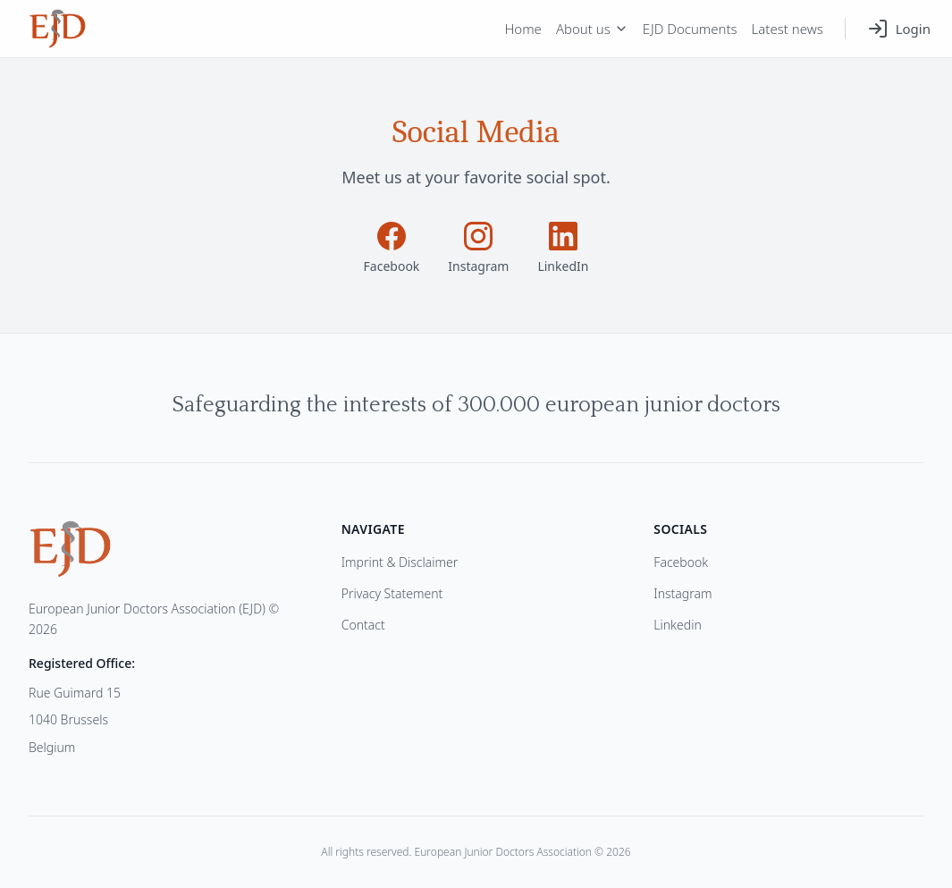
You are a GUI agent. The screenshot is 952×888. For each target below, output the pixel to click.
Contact (363, 624)
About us (592, 29)
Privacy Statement (392, 593)
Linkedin (677, 624)
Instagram (682, 593)
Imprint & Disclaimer (400, 562)
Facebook (680, 562)
